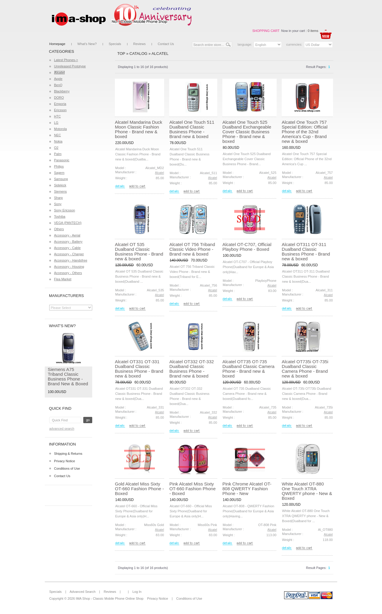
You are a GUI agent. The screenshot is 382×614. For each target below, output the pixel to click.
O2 (56, 147)
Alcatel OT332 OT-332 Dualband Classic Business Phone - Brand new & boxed (191, 368)
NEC (57, 135)
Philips (59, 166)
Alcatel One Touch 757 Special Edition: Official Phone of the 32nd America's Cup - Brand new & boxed (304, 132)
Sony (57, 204)
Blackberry (62, 91)
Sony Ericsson (64, 210)
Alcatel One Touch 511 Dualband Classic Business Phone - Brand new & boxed (191, 129)
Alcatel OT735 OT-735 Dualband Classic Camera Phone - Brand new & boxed (248, 368)
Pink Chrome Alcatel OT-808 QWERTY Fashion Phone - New (246, 488)
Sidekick (60, 185)
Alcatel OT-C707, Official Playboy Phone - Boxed (246, 247)
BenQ (58, 85)
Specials (115, 44)
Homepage (57, 44)
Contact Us (166, 44)
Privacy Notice (64, 461)
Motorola (60, 129)
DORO (59, 97)
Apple (58, 79)
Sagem (59, 172)
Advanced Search (61, 428)
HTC (57, 116)
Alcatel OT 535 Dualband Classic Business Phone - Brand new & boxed (139, 251)
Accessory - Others (68, 273)
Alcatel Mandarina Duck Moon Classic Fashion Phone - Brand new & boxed (138, 129)
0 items (313, 31)
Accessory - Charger (69, 254)
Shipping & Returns (68, 453)
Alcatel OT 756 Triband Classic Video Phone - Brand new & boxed (192, 249)
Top (121, 53)
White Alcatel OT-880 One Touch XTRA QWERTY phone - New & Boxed (307, 491)
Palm (57, 154)
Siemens (60, 191)
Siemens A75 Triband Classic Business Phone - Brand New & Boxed (68, 376)
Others (59, 229)
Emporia (60, 104)
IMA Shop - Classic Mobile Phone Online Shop (110, 598)
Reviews (139, 44)
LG (56, 122)
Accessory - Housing (69, 266)
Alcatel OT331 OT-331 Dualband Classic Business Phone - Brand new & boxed (139, 368)
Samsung (61, 179)
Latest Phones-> (66, 60)
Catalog (138, 53)
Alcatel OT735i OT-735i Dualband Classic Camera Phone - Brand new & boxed (305, 368)
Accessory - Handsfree (70, 260)
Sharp (58, 197)
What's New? (86, 44)
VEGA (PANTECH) (67, 223)
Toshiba (59, 216)
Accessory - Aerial (67, 235)
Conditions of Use (67, 468)
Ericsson (60, 110)
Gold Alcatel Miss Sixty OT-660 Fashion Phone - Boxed (139, 488)
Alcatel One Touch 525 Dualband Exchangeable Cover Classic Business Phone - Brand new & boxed (246, 132)
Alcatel (160, 53)
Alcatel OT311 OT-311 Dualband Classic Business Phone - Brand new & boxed (306, 251)
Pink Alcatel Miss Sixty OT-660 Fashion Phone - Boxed (192, 488)
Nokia (58, 141)
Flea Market (62, 279)
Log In (137, 591)
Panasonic (61, 160)
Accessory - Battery (68, 241)
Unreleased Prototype (70, 66)
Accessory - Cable (67, 248)
